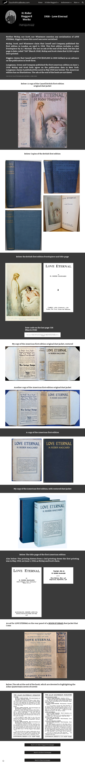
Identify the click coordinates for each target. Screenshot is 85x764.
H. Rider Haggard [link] (51, 2)
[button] (83, 2)
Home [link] (40, 2)
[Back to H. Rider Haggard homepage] (43, 745)
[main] (26, 16)
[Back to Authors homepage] (43, 752)
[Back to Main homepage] (43, 760)
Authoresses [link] (65, 2)
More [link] (76, 2)
